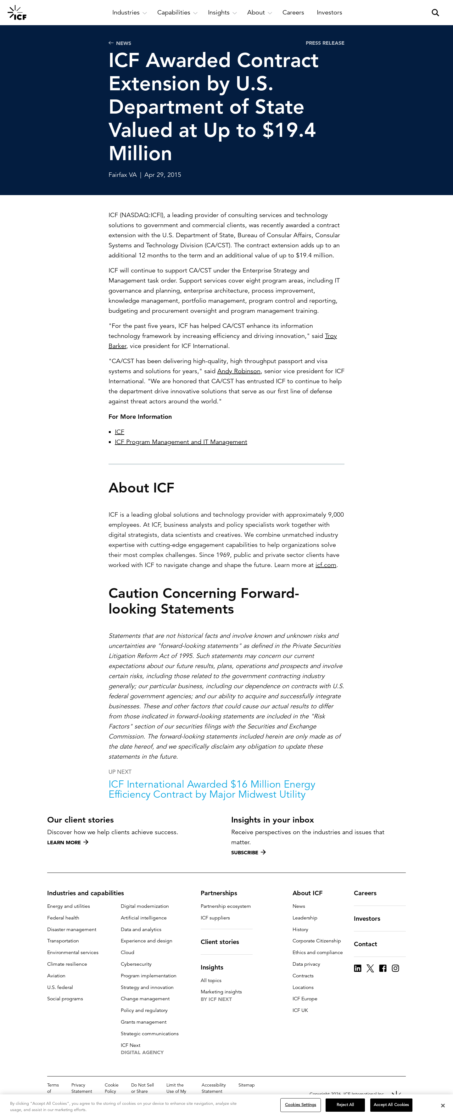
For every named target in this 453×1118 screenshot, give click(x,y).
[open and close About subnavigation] (259, 13)
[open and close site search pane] (435, 13)
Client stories (224, 942)
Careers (369, 893)
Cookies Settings (300, 1105)
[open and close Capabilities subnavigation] (177, 13)
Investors (371, 918)
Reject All (345, 1105)
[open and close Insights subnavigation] (222, 13)
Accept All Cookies (391, 1105)
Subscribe (248, 852)
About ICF (311, 893)
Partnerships (223, 893)
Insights (216, 967)
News (120, 43)
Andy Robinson (238, 371)
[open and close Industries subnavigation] (129, 13)
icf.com (326, 581)
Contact (369, 944)
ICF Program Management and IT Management (181, 442)
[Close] (443, 1106)
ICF (119, 432)
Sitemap (246, 1085)
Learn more (67, 842)
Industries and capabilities (89, 893)
